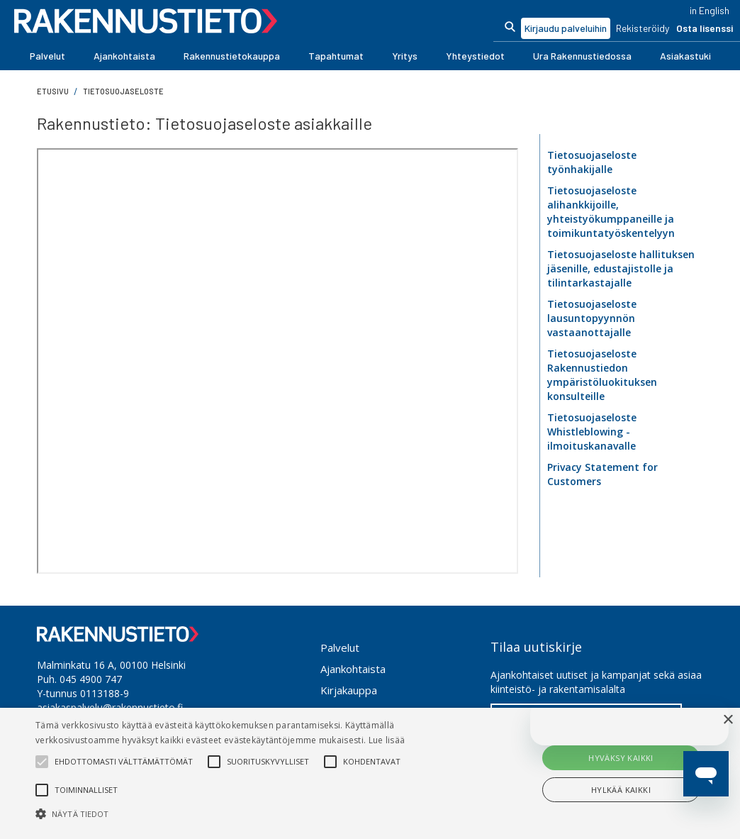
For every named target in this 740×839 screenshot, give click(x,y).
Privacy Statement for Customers (602, 474)
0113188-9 (104, 693)
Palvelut (339, 647)
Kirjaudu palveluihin (566, 28)
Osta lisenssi (704, 28)
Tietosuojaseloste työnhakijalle (592, 162)
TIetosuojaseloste (123, 91)
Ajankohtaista (353, 669)
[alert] (370, 773)
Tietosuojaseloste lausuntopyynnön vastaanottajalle (592, 318)
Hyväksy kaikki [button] (621, 757)
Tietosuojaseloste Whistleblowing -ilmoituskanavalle (592, 431)
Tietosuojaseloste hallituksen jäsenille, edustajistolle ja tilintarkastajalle (621, 268)
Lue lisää (387, 740)
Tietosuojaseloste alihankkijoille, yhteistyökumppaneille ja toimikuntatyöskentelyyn (611, 212)
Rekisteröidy (642, 28)
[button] (47, 56)
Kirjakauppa (348, 690)
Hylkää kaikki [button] (621, 789)
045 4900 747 (91, 679)
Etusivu (53, 91)
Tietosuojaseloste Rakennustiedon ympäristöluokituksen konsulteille (602, 375)
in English (709, 10)
